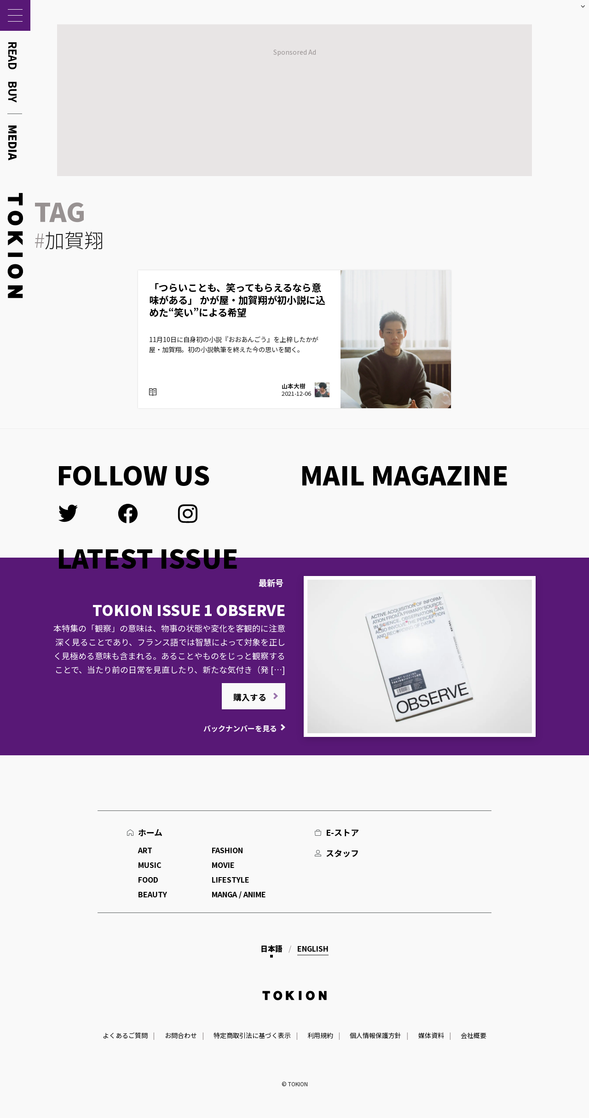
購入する (249, 697)
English (313, 948)
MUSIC (150, 864)
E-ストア (342, 832)
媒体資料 (431, 1035)
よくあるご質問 (125, 1035)
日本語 (271, 948)
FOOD (148, 879)
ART (145, 850)
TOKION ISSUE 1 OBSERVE (188, 609)
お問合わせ (181, 1035)
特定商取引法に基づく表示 (252, 1035)
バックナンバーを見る (240, 728)
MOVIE (223, 864)
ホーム (150, 832)
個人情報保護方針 (375, 1035)
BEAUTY (152, 894)
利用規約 (320, 1035)
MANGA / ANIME (239, 894)
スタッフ (342, 853)
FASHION (227, 850)
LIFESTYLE (230, 879)
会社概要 (473, 1035)
